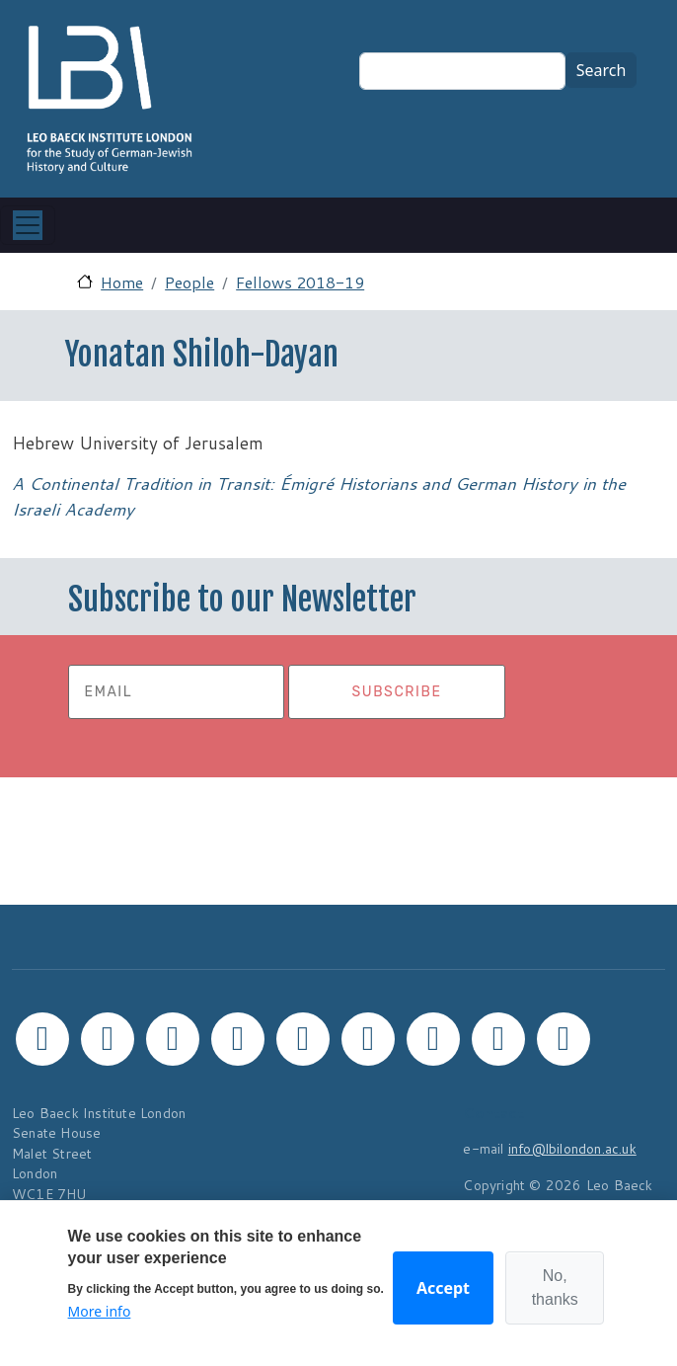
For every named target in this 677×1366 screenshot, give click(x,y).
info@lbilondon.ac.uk (572, 1148)
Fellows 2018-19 (300, 282)
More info (99, 1311)
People (189, 282)
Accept (443, 1288)
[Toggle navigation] (27, 225)
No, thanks (555, 1287)
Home (122, 282)
